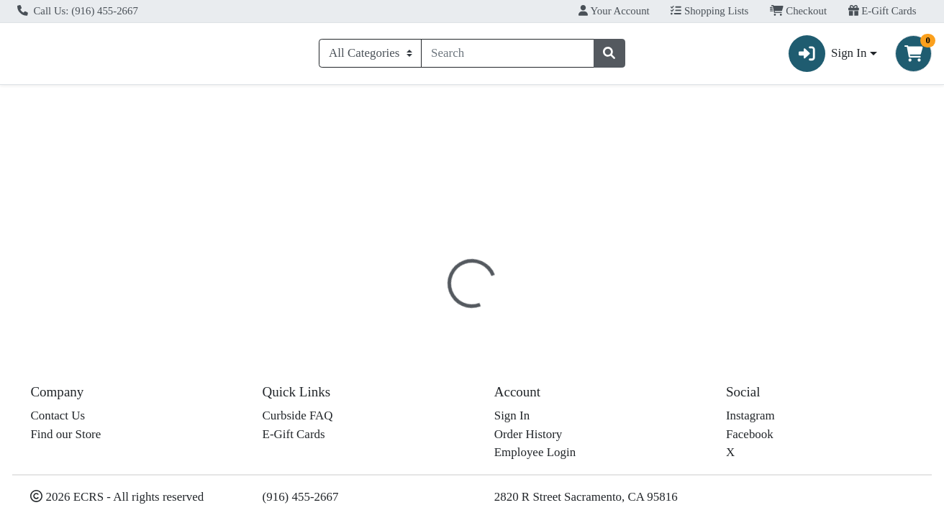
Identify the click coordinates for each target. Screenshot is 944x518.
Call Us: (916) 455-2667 (77, 11)
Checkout (798, 11)
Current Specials (64, 103)
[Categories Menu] (370, 56)
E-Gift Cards (882, 11)
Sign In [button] (828, 56)
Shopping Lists (709, 11)
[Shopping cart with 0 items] (913, 56)
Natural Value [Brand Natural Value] (577, 420)
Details (433, 313)
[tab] (433, 312)
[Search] (507, 56)
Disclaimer (498, 313)
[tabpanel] (668, 409)
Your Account (613, 11)
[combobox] (507, 56)
